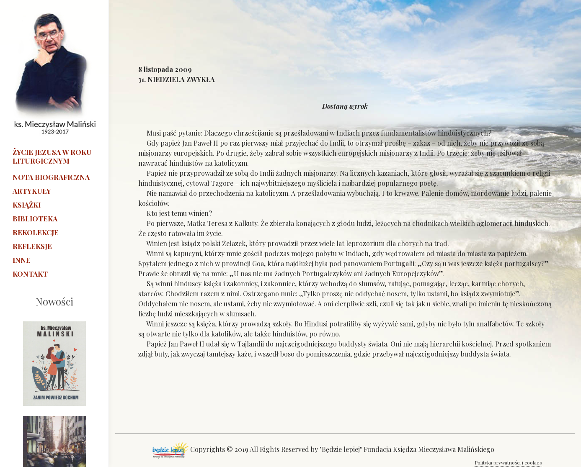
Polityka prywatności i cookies (508, 462)
